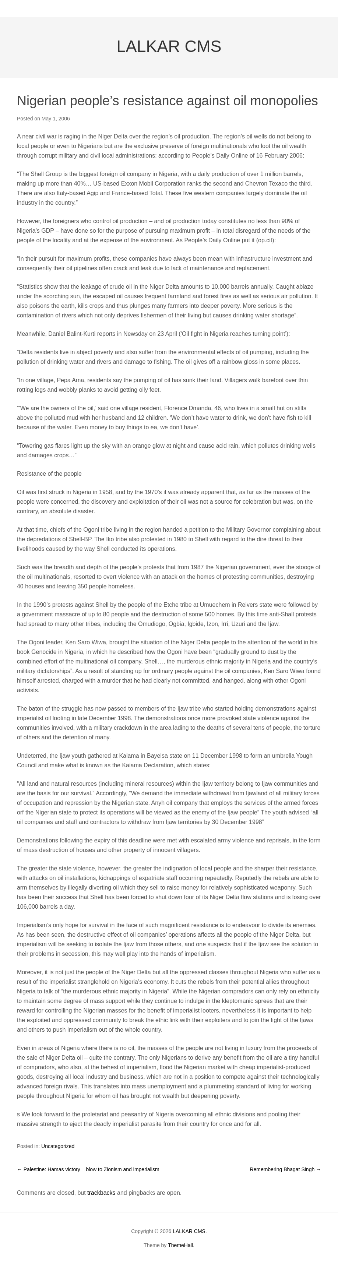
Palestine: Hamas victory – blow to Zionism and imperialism (88, 1169)
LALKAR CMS (168, 46)
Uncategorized (57, 1146)
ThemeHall (180, 1245)
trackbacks (101, 1193)
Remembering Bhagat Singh (285, 1169)
